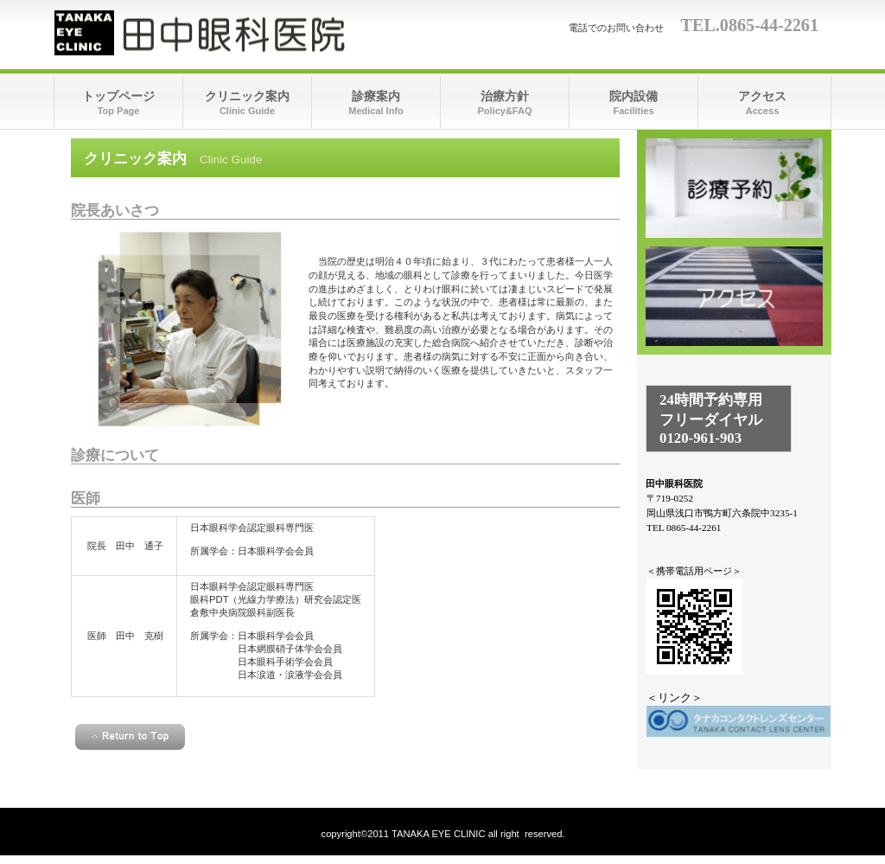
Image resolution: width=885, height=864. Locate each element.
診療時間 (734, 188)
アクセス (734, 296)
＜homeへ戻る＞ (345, 773)
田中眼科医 (226, 32)
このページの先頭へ (130, 737)
